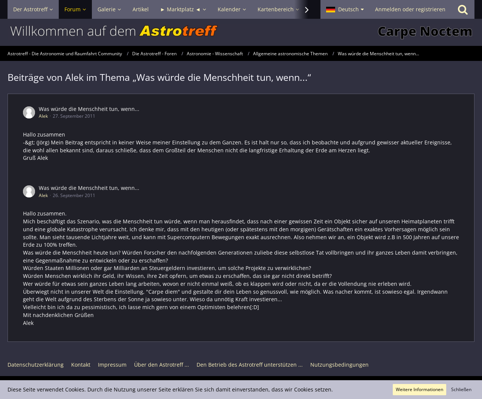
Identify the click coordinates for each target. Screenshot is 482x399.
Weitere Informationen (419, 389)
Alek (43, 116)
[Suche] (462, 9)
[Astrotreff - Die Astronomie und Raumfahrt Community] (241, 32)
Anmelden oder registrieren (410, 9)
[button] (344, 9)
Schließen (461, 389)
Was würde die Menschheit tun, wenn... (89, 108)
